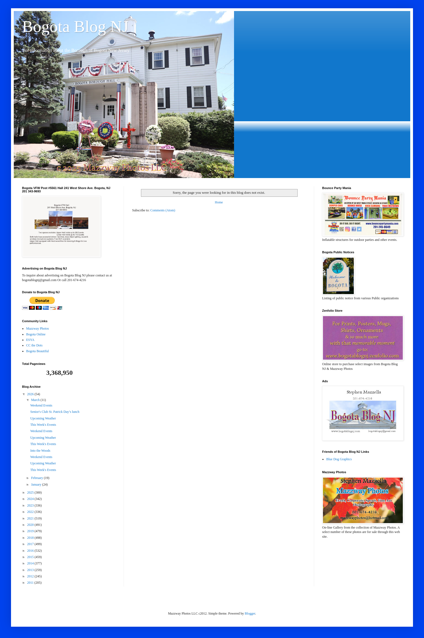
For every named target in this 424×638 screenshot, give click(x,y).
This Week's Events (43, 425)
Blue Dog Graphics (339, 459)
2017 (31, 544)
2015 (31, 557)
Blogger (250, 613)
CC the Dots (34, 345)
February (37, 478)
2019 (31, 531)
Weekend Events (41, 405)
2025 (31, 492)
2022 (31, 512)
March (35, 400)
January (36, 484)
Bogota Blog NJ (75, 26)
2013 (31, 570)
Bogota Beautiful (37, 351)
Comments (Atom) (162, 210)
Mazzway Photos (37, 328)
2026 (31, 394)
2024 (31, 499)
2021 (31, 518)
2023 (31, 505)
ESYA (30, 340)
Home (219, 202)
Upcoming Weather (43, 418)
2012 (31, 576)
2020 (31, 525)
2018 (31, 538)
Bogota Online (35, 334)
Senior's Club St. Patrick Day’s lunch (54, 412)
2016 (31, 551)
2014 (31, 563)
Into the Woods (40, 451)
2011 (31, 583)
